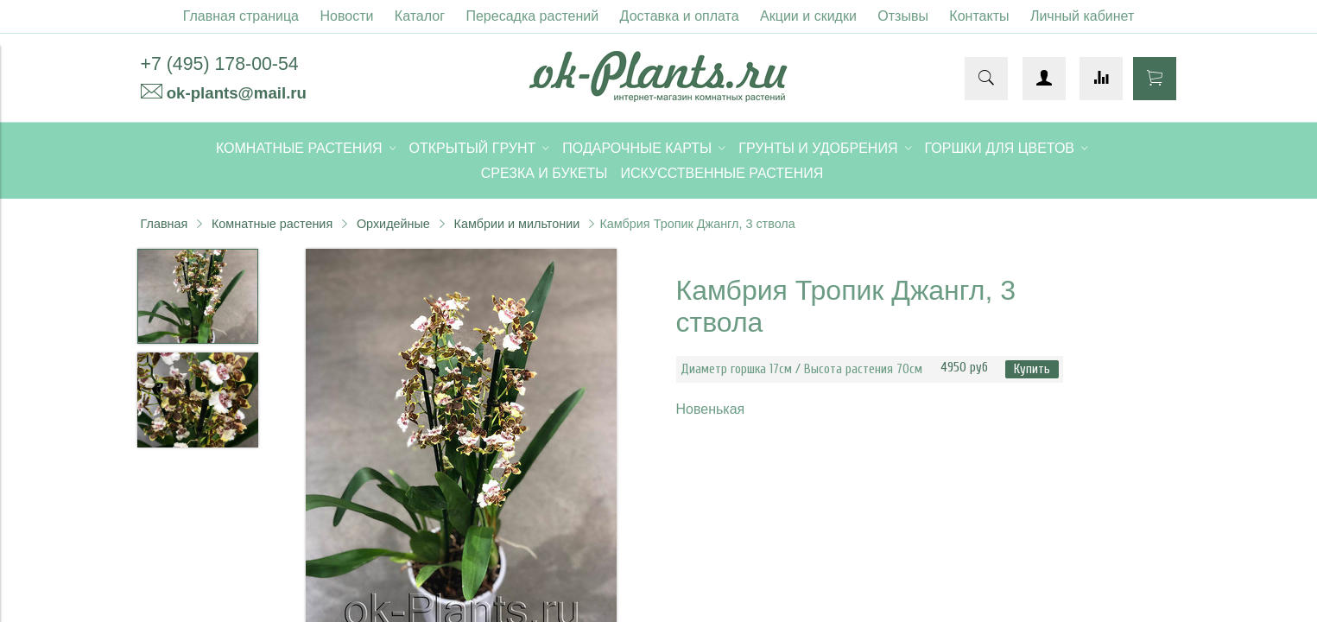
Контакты (979, 16)
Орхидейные (393, 224)
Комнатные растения (272, 224)
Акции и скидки (808, 16)
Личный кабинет (1082, 16)
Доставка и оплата (679, 16)
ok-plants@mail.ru (237, 93)
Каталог (420, 16)
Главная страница (241, 16)
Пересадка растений (531, 16)
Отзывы (902, 16)
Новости (346, 16)
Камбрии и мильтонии (517, 224)
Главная (164, 224)
